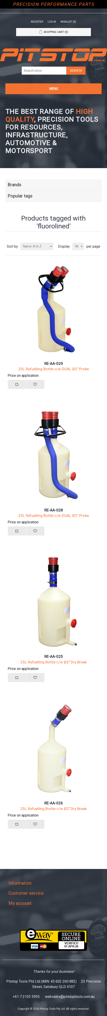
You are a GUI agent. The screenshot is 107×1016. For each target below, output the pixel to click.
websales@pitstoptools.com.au (69, 996)
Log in (52, 21)
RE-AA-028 (53, 510)
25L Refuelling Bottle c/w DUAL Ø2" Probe (53, 369)
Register (37, 21)
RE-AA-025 (53, 656)
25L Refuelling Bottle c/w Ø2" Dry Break (53, 662)
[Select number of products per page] (78, 246)
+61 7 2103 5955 (26, 996)
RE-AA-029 (53, 363)
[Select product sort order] (37, 246)
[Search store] (44, 71)
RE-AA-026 (53, 803)
